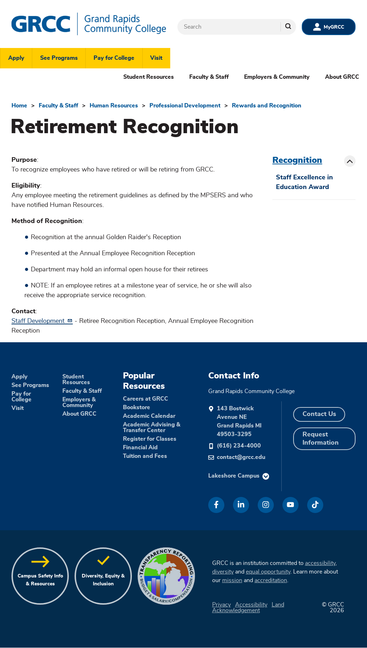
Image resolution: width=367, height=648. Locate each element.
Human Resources (114, 105)
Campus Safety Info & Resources (40, 579)
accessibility (320, 563)
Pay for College (114, 58)
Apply (16, 58)
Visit (156, 58)
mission (232, 580)
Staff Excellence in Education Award (304, 182)
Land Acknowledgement (248, 607)
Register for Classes (149, 439)
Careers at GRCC (145, 399)
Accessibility (251, 605)
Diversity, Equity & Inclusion (103, 579)
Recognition (297, 160)
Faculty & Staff (209, 77)
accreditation (270, 580)
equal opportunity (268, 572)
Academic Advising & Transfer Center (151, 427)
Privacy (221, 605)
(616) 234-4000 (239, 446)
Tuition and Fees (145, 456)
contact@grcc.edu (241, 457)
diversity (223, 572)
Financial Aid (140, 447)
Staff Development (42, 321)
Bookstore (136, 407)
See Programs (59, 58)
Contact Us (319, 414)
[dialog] (345, 626)
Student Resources (148, 77)
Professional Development (184, 105)
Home (19, 105)
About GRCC (342, 77)
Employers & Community (277, 77)
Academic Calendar (149, 416)
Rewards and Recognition (266, 105)
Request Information (320, 438)
